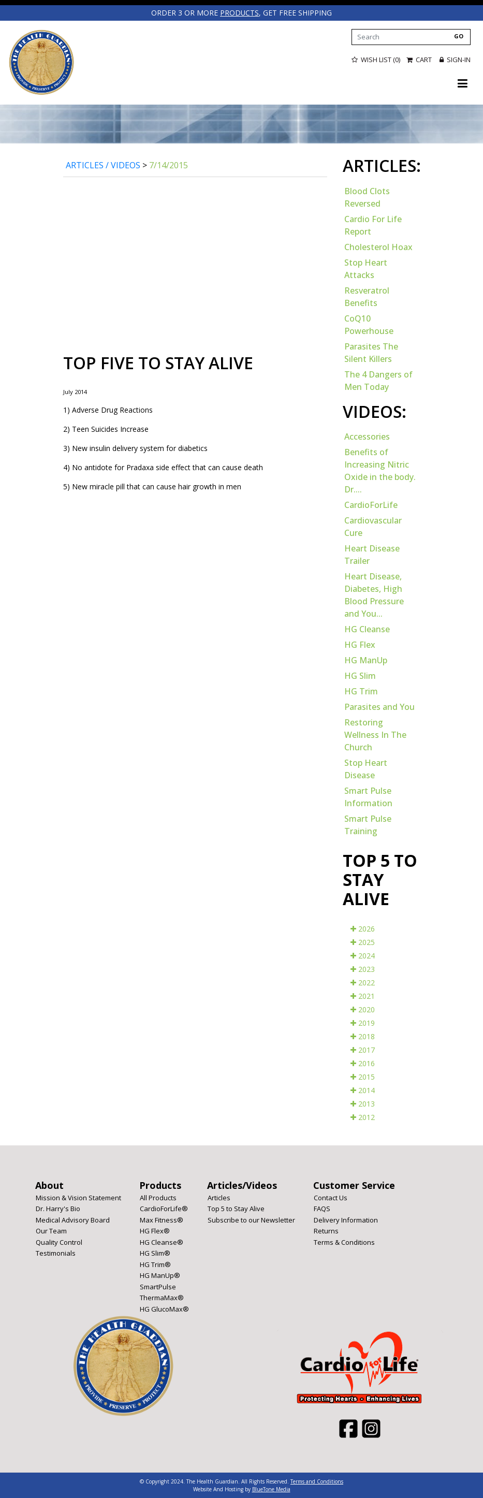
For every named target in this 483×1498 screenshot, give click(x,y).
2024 (362, 955)
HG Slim (360, 675)
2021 (362, 995)
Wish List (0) (376, 59)
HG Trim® (155, 1264)
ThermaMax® (162, 1297)
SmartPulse (158, 1286)
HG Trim (361, 690)
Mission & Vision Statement (78, 1197)
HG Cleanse (367, 628)
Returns (326, 1230)
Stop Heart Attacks (365, 268)
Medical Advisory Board (73, 1219)
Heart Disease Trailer (372, 554)
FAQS (322, 1208)
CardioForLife (371, 504)
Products (160, 1185)
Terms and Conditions (316, 1481)
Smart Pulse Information (368, 796)
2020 (362, 1009)
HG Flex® (155, 1230)
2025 (362, 942)
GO (458, 35)
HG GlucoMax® (164, 1308)
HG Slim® (155, 1252)
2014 (362, 1090)
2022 (362, 982)
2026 (362, 928)
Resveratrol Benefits (366, 296)
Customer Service (354, 1185)
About (49, 1185)
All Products (158, 1197)
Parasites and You (379, 706)
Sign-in (455, 59)
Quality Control (59, 1241)
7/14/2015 (168, 164)
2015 (362, 1076)
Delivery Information (346, 1219)
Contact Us (330, 1197)
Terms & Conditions (344, 1241)
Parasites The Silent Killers (371, 352)
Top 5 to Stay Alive (236, 1208)
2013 (362, 1103)
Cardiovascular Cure (373, 526)
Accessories (367, 436)
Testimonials (56, 1252)
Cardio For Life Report (373, 225)
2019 (362, 1022)
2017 (362, 1049)
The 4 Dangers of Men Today (378, 380)
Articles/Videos (242, 1185)
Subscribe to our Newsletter (251, 1219)
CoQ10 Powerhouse (368, 324)
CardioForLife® (164, 1208)
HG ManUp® (160, 1274)
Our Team (51, 1230)
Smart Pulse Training (367, 824)
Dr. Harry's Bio (58, 1208)
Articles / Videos (103, 164)
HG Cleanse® (161, 1241)
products (239, 13)
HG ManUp (365, 659)
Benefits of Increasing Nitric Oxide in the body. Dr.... (380, 470)
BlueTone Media (271, 1488)
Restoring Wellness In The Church (375, 734)
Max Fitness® (161, 1219)
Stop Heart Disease (365, 768)
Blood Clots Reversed (367, 197)
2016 (362, 1063)
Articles (219, 1197)
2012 (362, 1117)
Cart (419, 59)
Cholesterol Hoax (378, 246)
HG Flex (359, 644)
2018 (362, 1036)
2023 (362, 968)
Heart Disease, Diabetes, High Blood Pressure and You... (374, 594)
